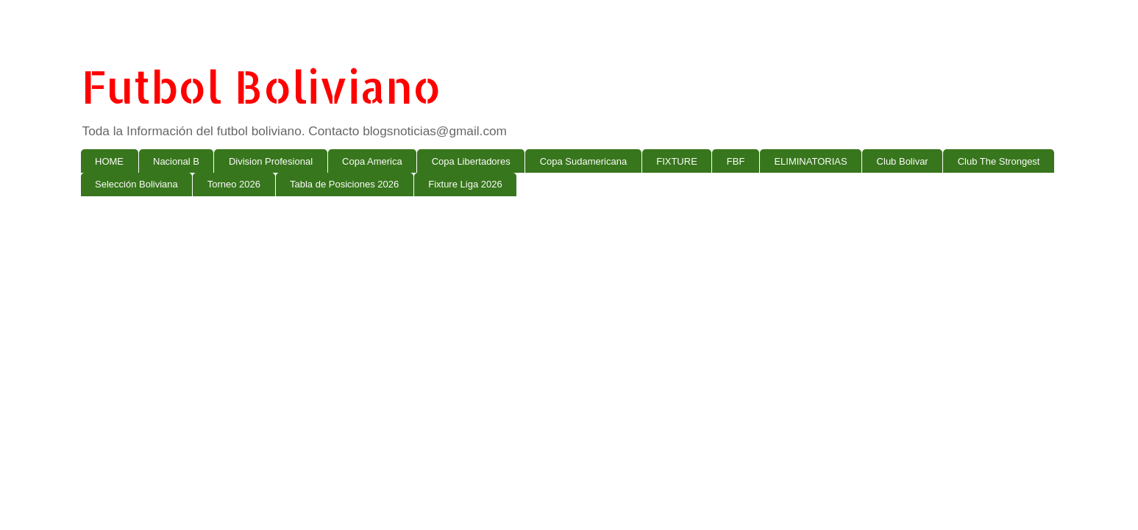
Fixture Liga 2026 (465, 184)
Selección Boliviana (136, 184)
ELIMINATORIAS (810, 161)
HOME (109, 161)
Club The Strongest (999, 161)
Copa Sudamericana (583, 161)
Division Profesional (271, 161)
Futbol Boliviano (261, 86)
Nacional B (176, 161)
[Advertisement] (522, 321)
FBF (736, 161)
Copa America (372, 161)
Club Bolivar (902, 161)
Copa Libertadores (471, 161)
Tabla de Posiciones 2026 (344, 184)
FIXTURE (676, 161)
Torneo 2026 (233, 184)
